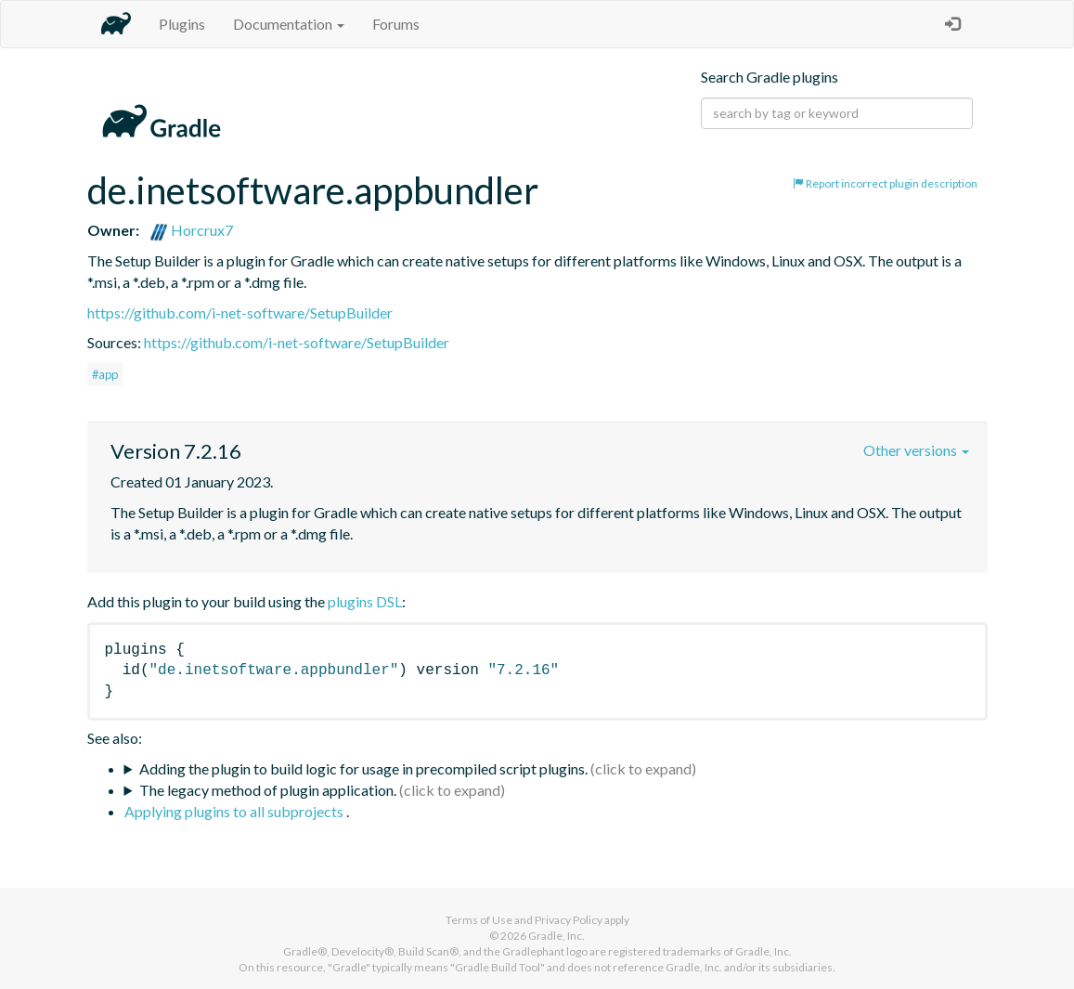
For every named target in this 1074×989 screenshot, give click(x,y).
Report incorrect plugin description (885, 183)
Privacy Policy (568, 920)
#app (105, 374)
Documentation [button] (288, 24)
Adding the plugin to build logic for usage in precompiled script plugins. (363, 768)
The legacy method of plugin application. (267, 790)
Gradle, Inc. (556, 936)
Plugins (182, 24)
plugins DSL (365, 601)
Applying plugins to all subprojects (235, 811)
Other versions (916, 450)
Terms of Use (479, 920)
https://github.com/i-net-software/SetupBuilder (240, 312)
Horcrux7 (191, 230)
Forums (396, 24)
